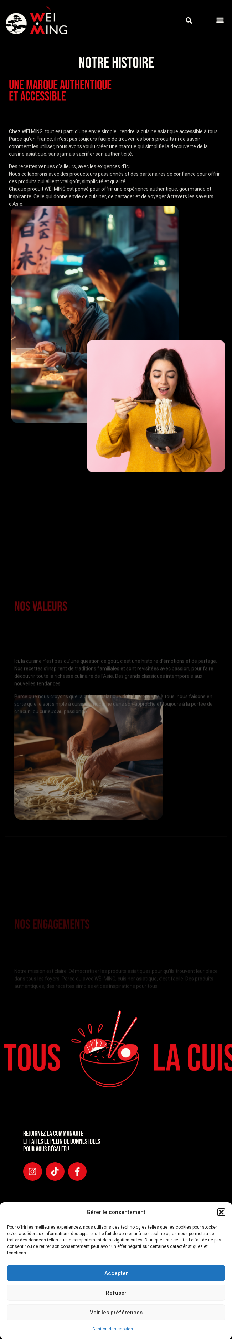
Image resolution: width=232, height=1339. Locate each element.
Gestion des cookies (112, 1328)
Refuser (116, 1293)
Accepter (116, 1273)
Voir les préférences (116, 1312)
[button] (221, 1212)
